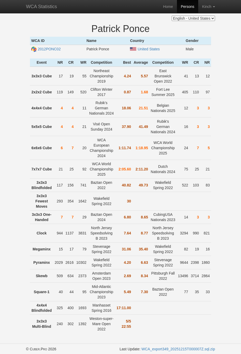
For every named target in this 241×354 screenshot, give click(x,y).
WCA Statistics (41, 6)
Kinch (208, 6)
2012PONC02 (46, 49)
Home (168, 6)
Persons (187, 6)
